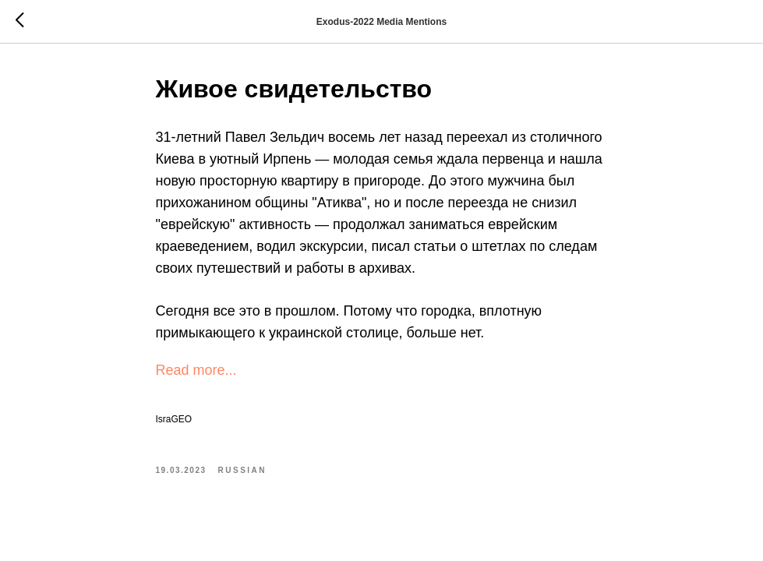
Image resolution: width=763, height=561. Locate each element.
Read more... (196, 370)
